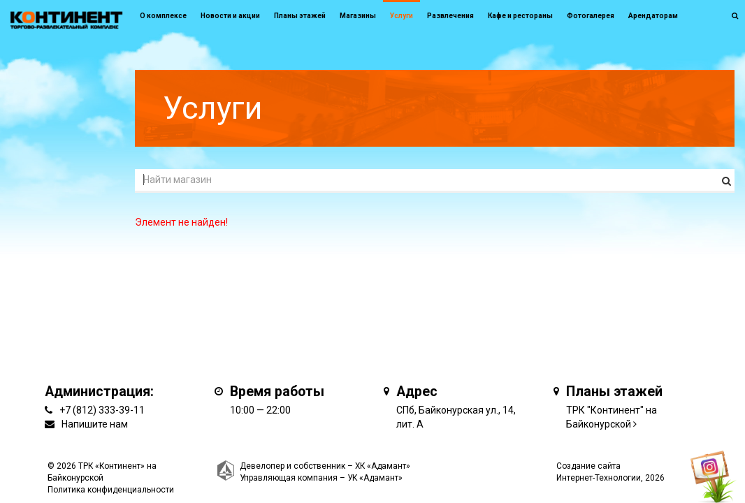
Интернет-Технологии (598, 478)
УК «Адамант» (375, 478)
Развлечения (450, 16)
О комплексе (163, 16)
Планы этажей (300, 16)
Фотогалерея (590, 16)
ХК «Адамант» (382, 466)
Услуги (401, 16)
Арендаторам (653, 16)
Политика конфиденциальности (111, 490)
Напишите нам (95, 424)
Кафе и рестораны (520, 16)
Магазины (358, 16)
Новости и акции (230, 16)
